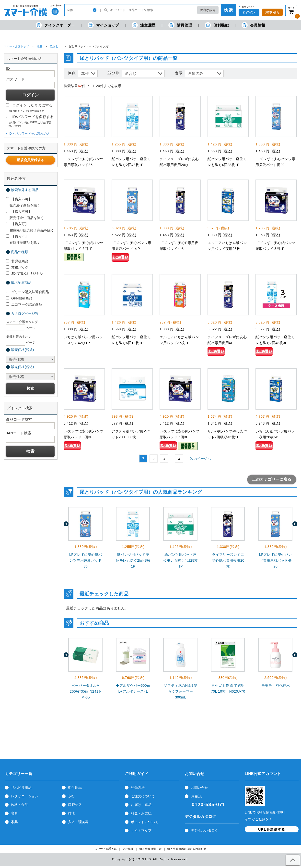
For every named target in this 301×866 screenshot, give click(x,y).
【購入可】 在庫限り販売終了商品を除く (30, 227)
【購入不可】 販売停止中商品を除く (25, 215)
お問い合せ (199, 787)
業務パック (17, 267)
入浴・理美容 (78, 822)
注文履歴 (143, 25)
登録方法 (138, 787)
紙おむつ (55, 46)
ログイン (249, 12)
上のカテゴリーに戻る (271, 479)
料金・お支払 (141, 813)
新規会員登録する (30, 160)
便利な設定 (208, 10)
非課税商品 (17, 261)
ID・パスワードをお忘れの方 (29, 133)
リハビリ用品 (21, 787)
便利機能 (217, 25)
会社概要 (128, 849)
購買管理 (180, 25)
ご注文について (143, 796)
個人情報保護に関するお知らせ (187, 849)
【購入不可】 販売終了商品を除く (23, 202)
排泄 (39, 46)
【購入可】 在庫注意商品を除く (23, 239)
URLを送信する (271, 829)
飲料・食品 (19, 804)
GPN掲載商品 (19, 298)
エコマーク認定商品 (24, 304)
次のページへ (200, 459)
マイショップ (103, 25)
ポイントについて (144, 822)
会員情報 (253, 25)
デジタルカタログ (204, 830)
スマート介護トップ (16, 46)
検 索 (228, 10)
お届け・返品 (141, 804)
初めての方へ (248, 6)
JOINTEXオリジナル (24, 273)
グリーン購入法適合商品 (27, 292)
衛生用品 (75, 787)
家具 (14, 822)
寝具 (14, 813)
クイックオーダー (55, 25)
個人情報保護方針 (150, 849)
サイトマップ (141, 830)
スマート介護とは (105, 848)
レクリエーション (24, 796)
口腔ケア (75, 804)
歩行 (71, 796)
